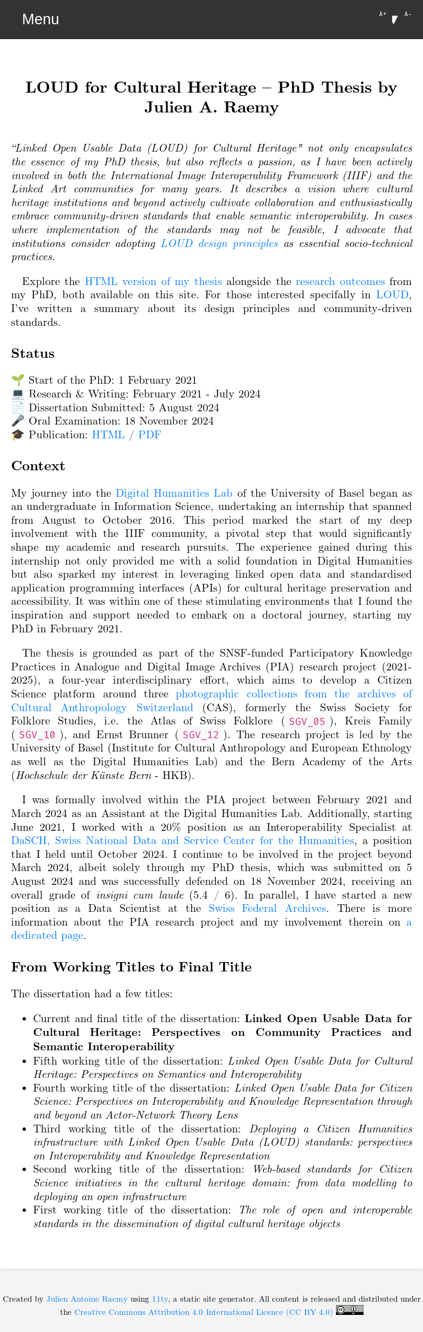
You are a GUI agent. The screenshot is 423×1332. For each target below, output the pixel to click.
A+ (383, 14)
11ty (160, 1299)
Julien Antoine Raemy (87, 1299)
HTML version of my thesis (153, 281)
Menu (40, 19)
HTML (108, 434)
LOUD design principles (219, 243)
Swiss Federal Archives (267, 908)
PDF (149, 434)
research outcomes (340, 281)
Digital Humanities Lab (174, 493)
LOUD (392, 294)
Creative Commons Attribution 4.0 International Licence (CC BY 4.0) (219, 1312)
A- (408, 14)
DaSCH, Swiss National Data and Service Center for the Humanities (182, 840)
